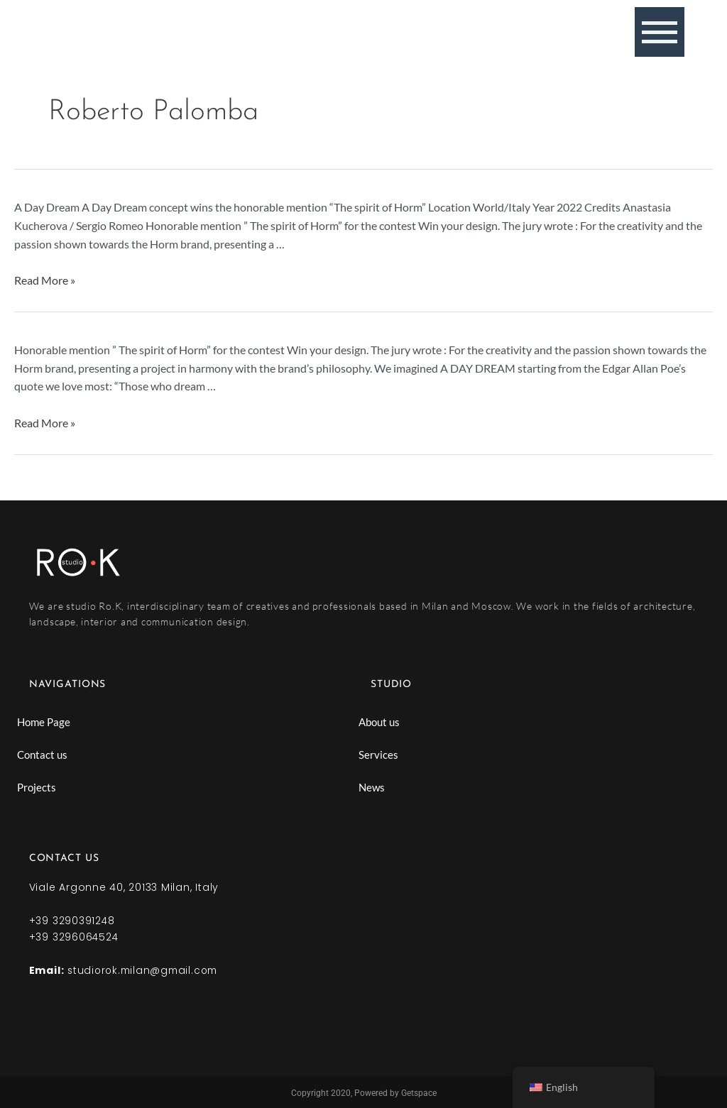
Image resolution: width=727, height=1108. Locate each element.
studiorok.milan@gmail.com (145, 969)
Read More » (44, 280)
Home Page (43, 721)
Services (378, 754)
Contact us (42, 754)
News (372, 787)
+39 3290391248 (72, 921)
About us (379, 721)
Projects (36, 787)
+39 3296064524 (74, 936)
